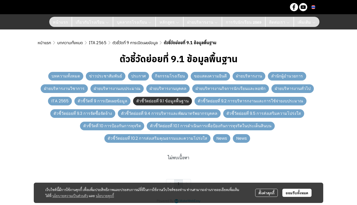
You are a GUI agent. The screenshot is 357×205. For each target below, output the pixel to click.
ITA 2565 (97, 42)
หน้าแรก (44, 42)
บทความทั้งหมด (70, 42)
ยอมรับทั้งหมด (297, 193)
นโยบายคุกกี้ (105, 195)
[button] (282, 7)
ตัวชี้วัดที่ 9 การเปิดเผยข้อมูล (135, 42)
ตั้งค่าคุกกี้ (266, 193)
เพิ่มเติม (307, 21)
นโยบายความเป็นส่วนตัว (70, 195)
